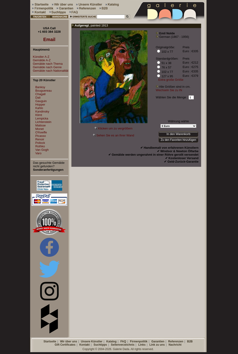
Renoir (39, 139)
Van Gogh (42, 149)
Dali (37, 97)
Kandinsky (42, 111)
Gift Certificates (65, 344)
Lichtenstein (43, 122)
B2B (190, 341)
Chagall (40, 94)
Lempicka (41, 118)
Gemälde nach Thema (47, 63)
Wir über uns (68, 341)
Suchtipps (100, 344)
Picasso (40, 136)
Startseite (49, 341)
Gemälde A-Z (41, 60)
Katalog (111, 341)
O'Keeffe (41, 132)
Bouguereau (43, 90)
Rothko (40, 146)
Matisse (40, 125)
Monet (39, 129)
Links (141, 344)
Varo (38, 153)
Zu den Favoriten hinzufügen (178, 140)
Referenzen (175, 341)
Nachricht (175, 344)
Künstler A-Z (40, 56)
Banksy (40, 87)
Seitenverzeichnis (122, 344)
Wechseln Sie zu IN (169, 90)
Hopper (40, 104)
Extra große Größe (170, 79)
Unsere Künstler (92, 341)
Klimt (38, 115)
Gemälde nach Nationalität (49, 70)
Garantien (157, 341)
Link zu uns (157, 344)
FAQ (123, 341)
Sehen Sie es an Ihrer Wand (115, 135)
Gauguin (41, 101)
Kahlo (39, 108)
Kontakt (84, 344)
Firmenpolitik (138, 341)
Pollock (40, 143)
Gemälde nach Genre (46, 67)
